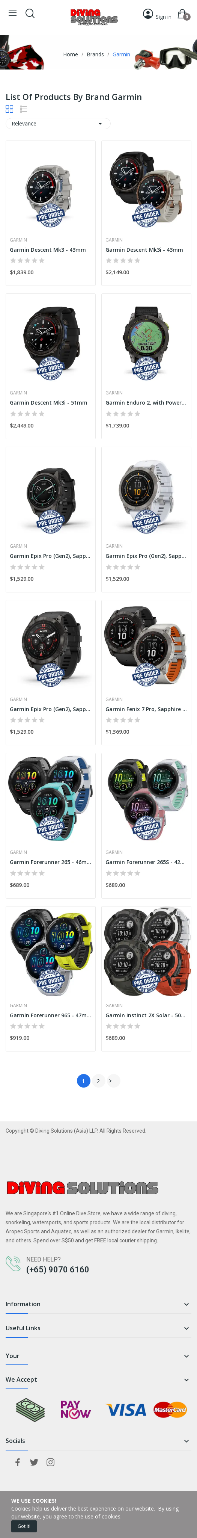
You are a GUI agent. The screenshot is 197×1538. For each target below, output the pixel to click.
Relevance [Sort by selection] (58, 123)
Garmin (18, 240)
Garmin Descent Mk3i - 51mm (48, 402)
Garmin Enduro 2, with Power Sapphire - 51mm (146, 402)
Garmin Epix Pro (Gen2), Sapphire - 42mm (51, 555)
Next (110, 1080)
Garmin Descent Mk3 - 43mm (48, 249)
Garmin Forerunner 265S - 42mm (146, 862)
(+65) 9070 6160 (57, 1269)
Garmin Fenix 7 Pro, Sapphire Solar (146, 709)
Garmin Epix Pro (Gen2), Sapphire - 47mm (146, 555)
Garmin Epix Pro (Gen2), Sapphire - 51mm (51, 709)
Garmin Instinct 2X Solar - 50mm (146, 1015)
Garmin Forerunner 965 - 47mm (51, 1015)
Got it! (24, 1526)
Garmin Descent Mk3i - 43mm (144, 249)
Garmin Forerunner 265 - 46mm (51, 862)
